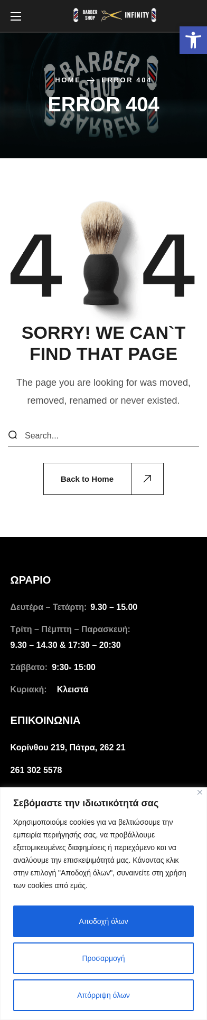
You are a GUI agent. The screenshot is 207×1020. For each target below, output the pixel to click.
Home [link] (68, 80)
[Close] (199, 792)
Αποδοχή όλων (103, 921)
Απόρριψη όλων (103, 995)
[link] (193, 40)
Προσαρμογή (103, 958)
